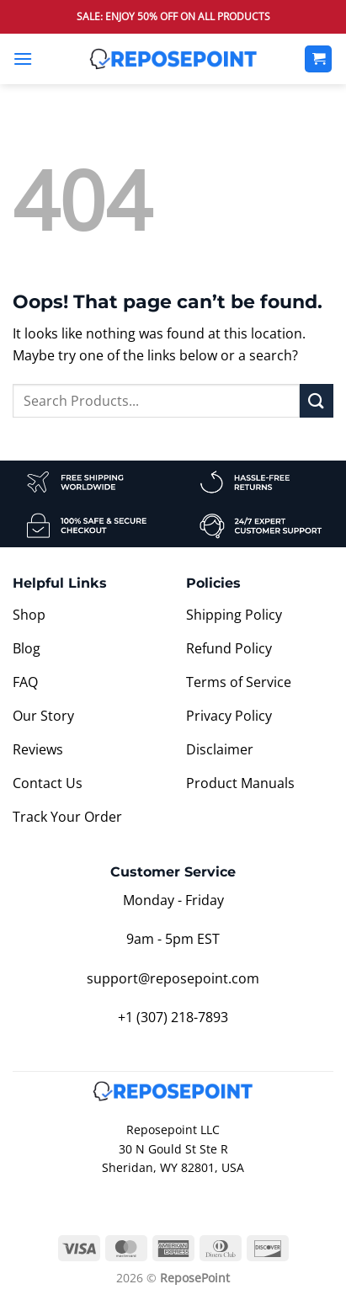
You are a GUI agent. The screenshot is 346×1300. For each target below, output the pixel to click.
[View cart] (318, 59)
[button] (23, 58)
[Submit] (316, 400)
